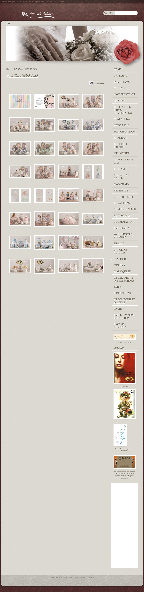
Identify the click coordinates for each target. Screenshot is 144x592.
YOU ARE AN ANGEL (121, 177)
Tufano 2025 (122, 215)
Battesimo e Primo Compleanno (123, 109)
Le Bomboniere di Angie (124, 301)
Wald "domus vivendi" (123, 236)
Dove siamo (122, 81)
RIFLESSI (119, 168)
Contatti (120, 88)
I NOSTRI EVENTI (124, 94)
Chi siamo (120, 75)
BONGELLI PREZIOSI (120, 146)
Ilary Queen (122, 271)
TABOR (118, 287)
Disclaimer (90, 577)
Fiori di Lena (123, 293)
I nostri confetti (120, 326)
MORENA (119, 265)
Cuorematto (123, 221)
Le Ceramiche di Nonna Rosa (124, 279)
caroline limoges (120, 251)
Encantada (122, 184)
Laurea (119, 308)
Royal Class (122, 203)
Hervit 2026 (121, 125)
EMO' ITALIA (121, 228)
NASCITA (119, 100)
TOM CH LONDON (125, 131)
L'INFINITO (17, 69)
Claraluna (122, 119)
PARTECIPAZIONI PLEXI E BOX (124, 316)
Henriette (121, 190)
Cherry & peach (125, 209)
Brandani (121, 137)
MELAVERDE (122, 153)
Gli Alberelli (123, 196)
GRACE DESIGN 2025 (123, 161)
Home (8, 69)
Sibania (119, 243)
